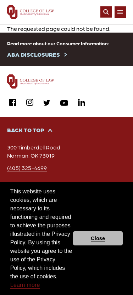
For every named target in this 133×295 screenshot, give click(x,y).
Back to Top (25, 129)
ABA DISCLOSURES (33, 54)
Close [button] (98, 238)
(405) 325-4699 (27, 167)
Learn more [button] (25, 285)
